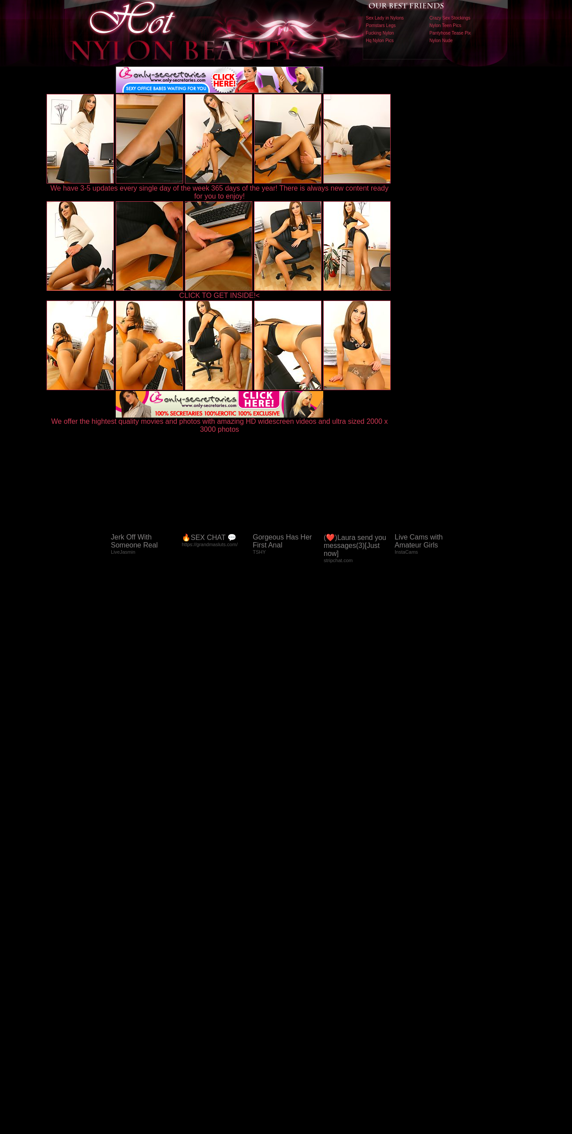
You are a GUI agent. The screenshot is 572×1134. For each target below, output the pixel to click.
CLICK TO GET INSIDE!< (219, 295)
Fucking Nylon (380, 33)
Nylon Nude (441, 40)
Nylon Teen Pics (446, 25)
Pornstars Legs (381, 25)
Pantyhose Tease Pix (450, 33)
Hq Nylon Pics (380, 40)
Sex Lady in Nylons (385, 18)
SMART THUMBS (301, 948)
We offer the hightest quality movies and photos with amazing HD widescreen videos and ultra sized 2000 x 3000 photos (219, 422)
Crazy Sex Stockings (450, 18)
